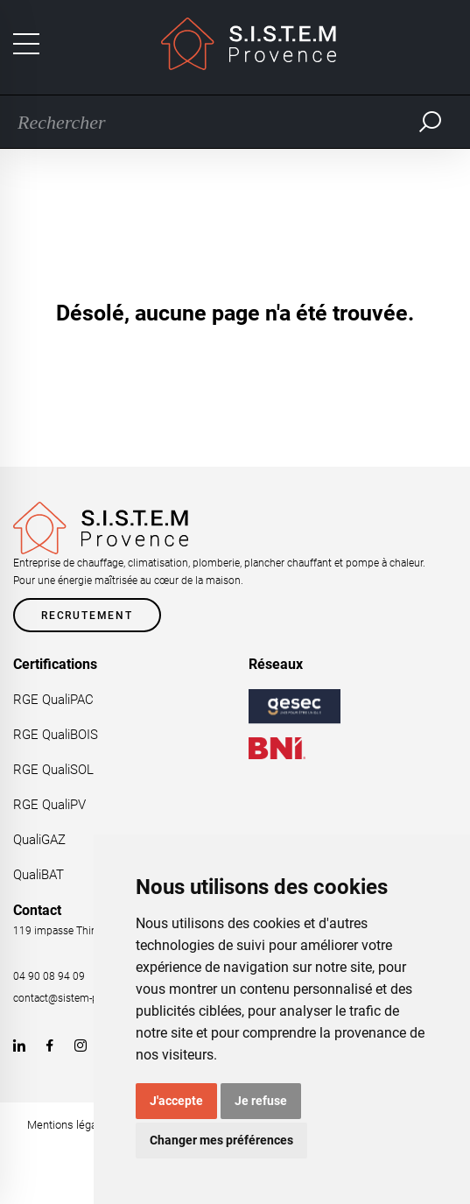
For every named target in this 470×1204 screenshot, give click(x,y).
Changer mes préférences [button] (221, 1140)
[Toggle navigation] (26, 43)
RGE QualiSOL (53, 770)
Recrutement (87, 615)
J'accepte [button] (176, 1101)
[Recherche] (208, 121)
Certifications (55, 664)
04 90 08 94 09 (49, 976)
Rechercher (430, 121)
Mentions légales (69, 1124)
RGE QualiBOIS (55, 735)
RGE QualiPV (49, 805)
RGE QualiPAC (53, 700)
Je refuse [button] (261, 1101)
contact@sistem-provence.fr (78, 998)
